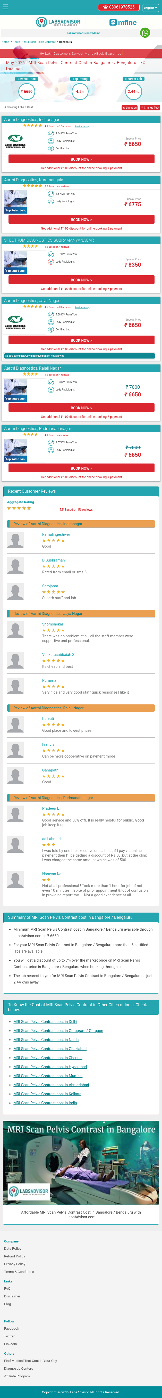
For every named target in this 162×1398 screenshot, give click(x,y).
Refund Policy (14, 1256)
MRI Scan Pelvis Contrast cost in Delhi (45, 1021)
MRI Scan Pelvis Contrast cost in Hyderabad (50, 1066)
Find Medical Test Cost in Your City (30, 1361)
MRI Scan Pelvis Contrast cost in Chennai (47, 1057)
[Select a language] (150, 8)
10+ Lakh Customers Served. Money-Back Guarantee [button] (81, 52)
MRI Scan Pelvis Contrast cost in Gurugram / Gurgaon (58, 1030)
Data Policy (12, 1248)
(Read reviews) (81, 126)
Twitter (9, 1336)
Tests (16, 42)
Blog (7, 1304)
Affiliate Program (17, 1376)
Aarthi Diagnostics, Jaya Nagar (31, 300)
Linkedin (10, 1344)
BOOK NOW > (81, 159)
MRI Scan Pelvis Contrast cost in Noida (46, 1039)
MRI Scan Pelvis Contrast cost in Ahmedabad (51, 1085)
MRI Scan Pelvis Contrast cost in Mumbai (47, 1076)
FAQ (7, 1288)
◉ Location (130, 107)
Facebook (11, 1328)
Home (5, 42)
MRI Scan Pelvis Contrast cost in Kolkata (47, 1094)
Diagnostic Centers (18, 1368)
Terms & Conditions (19, 1272)
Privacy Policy (14, 1264)
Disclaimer (12, 1296)
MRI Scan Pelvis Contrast (40, 42)
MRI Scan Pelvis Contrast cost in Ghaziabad (50, 1048)
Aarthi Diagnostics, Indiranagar (31, 119)
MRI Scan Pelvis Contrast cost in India (45, 1103)
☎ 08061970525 (119, 7)
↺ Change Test (150, 107)
